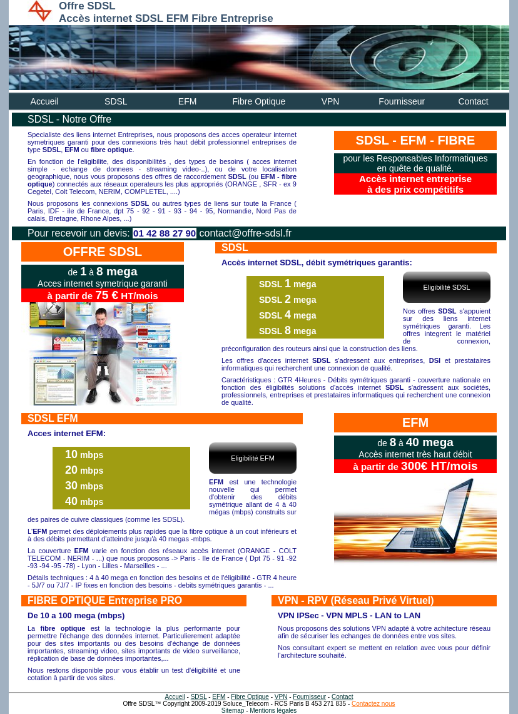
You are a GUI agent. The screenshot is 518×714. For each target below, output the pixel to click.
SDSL (116, 101)
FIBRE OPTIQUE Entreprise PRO (105, 600)
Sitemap (233, 710)
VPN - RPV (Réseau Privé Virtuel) (356, 600)
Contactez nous (373, 703)
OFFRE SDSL (103, 251)
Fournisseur (401, 101)
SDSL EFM (53, 418)
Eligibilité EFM (253, 458)
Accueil (45, 101)
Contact (473, 101)
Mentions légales (273, 710)
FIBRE (456, 140)
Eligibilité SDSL (446, 287)
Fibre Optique (258, 101)
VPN (331, 101)
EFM (187, 101)
